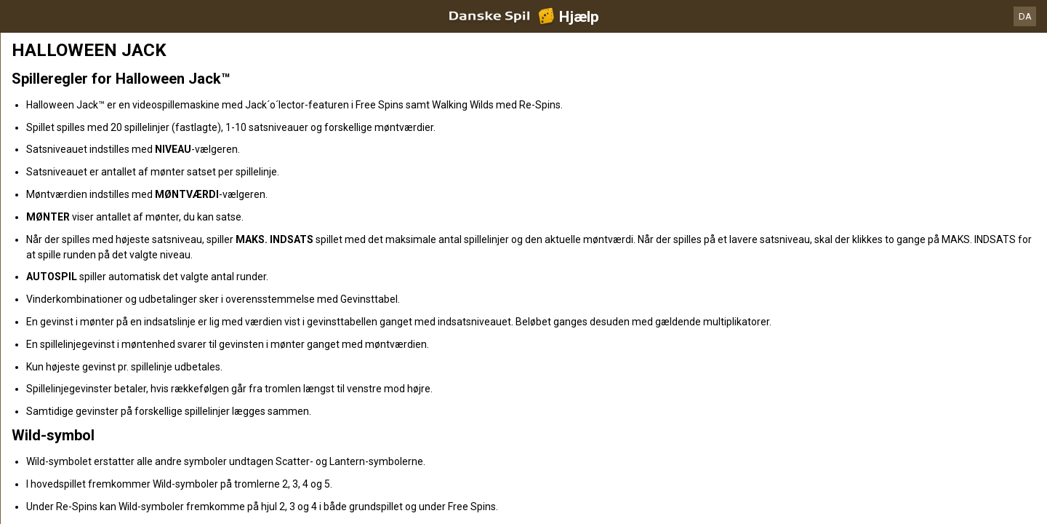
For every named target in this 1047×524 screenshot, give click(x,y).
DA (1025, 16)
